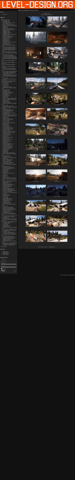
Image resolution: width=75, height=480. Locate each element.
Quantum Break (6, 181)
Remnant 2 (5, 187)
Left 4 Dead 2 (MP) (6, 145)
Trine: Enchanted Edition (8, 232)
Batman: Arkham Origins (8, 29)
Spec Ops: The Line (7, 207)
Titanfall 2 (5, 226)
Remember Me (6, 186)
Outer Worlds (5, 169)
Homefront (5, 138)
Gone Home (5, 126)
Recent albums (6, 254)
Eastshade (5, 113)
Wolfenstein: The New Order (8, 242)
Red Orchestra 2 (6, 185)
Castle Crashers (6, 74)
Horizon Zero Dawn (7, 139)
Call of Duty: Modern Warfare (8, 57)
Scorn (4, 196)
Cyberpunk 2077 (6, 86)
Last (54, 246)
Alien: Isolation (6, 23)
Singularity (5, 201)
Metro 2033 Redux (6, 159)
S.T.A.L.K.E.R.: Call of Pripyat (9, 192)
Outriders (5, 171)
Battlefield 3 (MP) (6, 32)
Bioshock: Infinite (6, 37)
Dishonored (5, 101)
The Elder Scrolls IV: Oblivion (9, 215)
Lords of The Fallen (7, 147)
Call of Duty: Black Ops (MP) (8, 47)
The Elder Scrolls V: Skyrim (8, 218)
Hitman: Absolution (6, 137)
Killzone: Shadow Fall (7, 143)
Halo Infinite (5, 133)
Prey (4, 174)
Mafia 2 (4, 150)
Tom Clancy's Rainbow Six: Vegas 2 (10, 227)
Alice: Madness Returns (7, 22)
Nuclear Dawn (6, 166)
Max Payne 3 (5, 156)
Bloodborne (5, 39)
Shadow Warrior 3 (6, 200)
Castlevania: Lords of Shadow (9, 75)
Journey (4, 142)
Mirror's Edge (5, 161)
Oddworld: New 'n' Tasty (7, 167)
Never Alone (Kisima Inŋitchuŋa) (9, 164)
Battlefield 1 (5, 30)
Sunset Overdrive (6, 210)
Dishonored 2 (5, 102)
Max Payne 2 (5, 155)
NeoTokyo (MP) (6, 163)
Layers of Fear (6, 144)
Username (3, 263)
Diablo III (5, 100)
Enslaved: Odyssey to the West (9, 114)
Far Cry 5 (5, 123)
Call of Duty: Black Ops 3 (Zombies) (10, 52)
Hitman (4, 136)
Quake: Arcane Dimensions (8, 177)
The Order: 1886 (6, 222)
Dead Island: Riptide (7, 92)
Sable (4, 193)
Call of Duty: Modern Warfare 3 (9, 64)
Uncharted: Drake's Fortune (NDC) (10, 234)
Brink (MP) (5, 41)
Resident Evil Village (7, 189)
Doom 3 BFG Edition (7, 106)
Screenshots (4, 19)
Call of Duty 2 (5, 44)
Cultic (4, 85)
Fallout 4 (4, 117)
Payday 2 (5, 172)
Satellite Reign (6, 195)
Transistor (5, 231)
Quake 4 (4, 176)
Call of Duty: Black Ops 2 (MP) (9, 49)
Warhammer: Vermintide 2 (8, 238)
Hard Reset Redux (6, 134)
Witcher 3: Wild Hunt (7, 239)
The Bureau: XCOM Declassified (9, 213)
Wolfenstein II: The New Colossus (9, 240)
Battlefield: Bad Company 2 (8, 34)
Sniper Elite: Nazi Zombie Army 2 (9, 204)
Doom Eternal (5, 109)
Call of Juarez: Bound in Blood (9, 71)
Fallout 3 (4, 116)
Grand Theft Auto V (7, 128)
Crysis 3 (4, 84)
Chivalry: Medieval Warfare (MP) (9, 76)
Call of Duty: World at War (8, 68)
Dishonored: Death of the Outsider (9, 103)
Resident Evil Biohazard (7, 188)
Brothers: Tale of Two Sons (8, 42)
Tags (4, 14)
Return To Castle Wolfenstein (8, 190)
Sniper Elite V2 (6, 203)
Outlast (4, 170)
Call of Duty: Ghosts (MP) (8, 55)
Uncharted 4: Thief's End (8, 233)
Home (19, 10)
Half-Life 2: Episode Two (8, 132)
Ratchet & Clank (6, 183)
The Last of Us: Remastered (8, 221)
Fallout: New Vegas (7, 119)
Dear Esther (5, 95)
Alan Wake (5, 20)
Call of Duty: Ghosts (7, 54)
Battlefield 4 (5, 33)
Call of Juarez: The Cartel (8, 73)
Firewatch (5, 124)
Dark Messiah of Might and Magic (9, 87)
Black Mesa (5, 38)
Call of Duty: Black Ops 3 (8, 51)
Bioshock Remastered (7, 36)
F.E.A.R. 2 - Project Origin (8, 115)
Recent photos (5, 253)
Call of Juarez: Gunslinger (8, 72)
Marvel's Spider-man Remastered (9, 153)
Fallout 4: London (6, 118)
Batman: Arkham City (7, 28)
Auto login (3, 268)
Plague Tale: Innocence (7, 173)
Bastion (4, 27)
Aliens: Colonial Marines (8, 24)
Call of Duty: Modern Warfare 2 (9, 60)
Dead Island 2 (6, 91)
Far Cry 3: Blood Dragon (8, 122)
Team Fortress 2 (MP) (7, 212)
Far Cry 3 (5, 121)
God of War (5, 125)
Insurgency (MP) (6, 141)
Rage (4, 182)
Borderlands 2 (6, 40)
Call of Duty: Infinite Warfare (8, 56)
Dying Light (5, 111)
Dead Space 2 (6, 93)
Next (51, 246)
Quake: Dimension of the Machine (9, 178)
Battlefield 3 (5, 31)
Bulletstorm (5, 43)
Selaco (4, 197)
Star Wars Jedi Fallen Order (8, 208)
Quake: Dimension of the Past (9, 180)
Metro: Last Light (6, 160)
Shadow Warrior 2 (6, 199)
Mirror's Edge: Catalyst (7, 162)
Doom (4, 105)
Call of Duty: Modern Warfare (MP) (10, 58)
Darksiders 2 (5, 90)
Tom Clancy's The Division (8, 229)
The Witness (5, 223)
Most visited (5, 251)
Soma (4, 206)
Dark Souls (5, 89)
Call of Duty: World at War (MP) (9, 69)
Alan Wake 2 (5, 21)
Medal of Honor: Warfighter (8, 157)
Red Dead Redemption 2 (8, 184)
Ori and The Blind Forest (8, 168)
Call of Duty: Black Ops (7, 46)
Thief (4, 224)
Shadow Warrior (6, 198)
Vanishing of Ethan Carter (8, 237)
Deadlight (5, 94)
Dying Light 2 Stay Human (8, 112)
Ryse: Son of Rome (7, 191)
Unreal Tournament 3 (7, 236)
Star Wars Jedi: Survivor (8, 209)
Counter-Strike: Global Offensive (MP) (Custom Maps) (9, 81)
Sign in (4, 259)
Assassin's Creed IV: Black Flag (9, 25)
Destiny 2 (5, 97)
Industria (4, 140)
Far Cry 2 (5, 120)
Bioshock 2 (5, 35)
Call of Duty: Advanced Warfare (9, 45)
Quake (4, 175)
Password (3, 265)
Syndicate (5, 211)
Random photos (6, 252)
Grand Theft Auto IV (7, 127)
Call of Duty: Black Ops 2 (8, 48)
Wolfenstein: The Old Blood (8, 243)
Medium (4, 158)
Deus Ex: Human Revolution (8, 98)
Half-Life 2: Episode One (8, 131)
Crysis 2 (4, 83)
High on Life (5, 135)
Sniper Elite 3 (5, 202)
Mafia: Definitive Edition (7, 152)
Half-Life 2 (5, 130)
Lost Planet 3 (5, 148)
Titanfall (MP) (5, 225)
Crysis (4, 82)
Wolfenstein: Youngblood (8, 244)
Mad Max (5, 149)
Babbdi (4, 26)
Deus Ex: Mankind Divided (8, 99)
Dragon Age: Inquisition (7, 110)
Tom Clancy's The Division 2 (8, 230)
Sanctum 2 (5, 194)
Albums (2, 17)
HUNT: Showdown (6, 129)
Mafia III (4, 151)
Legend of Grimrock (7, 146)
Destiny (4, 96)
